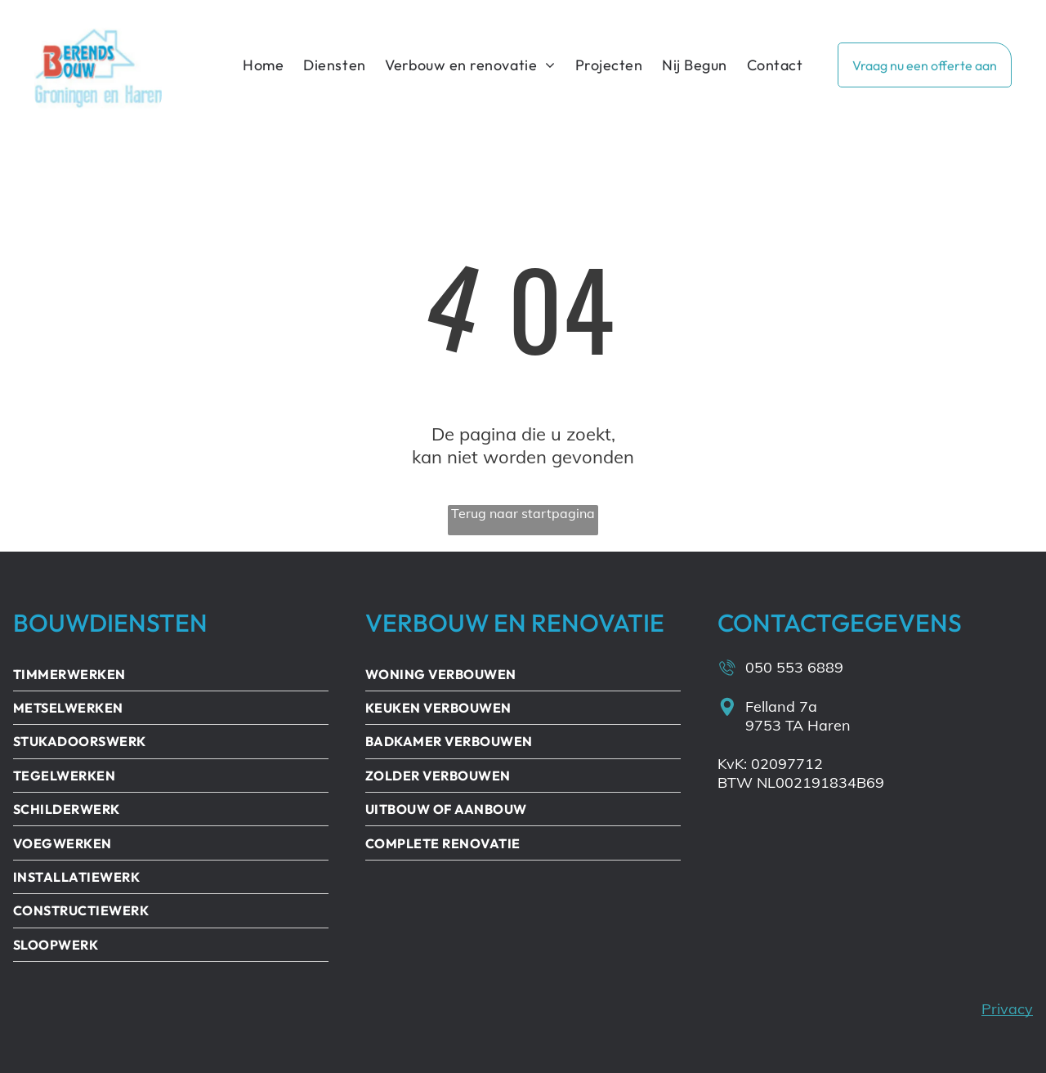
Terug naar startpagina (523, 513)
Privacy (1007, 1008)
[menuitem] (263, 65)
